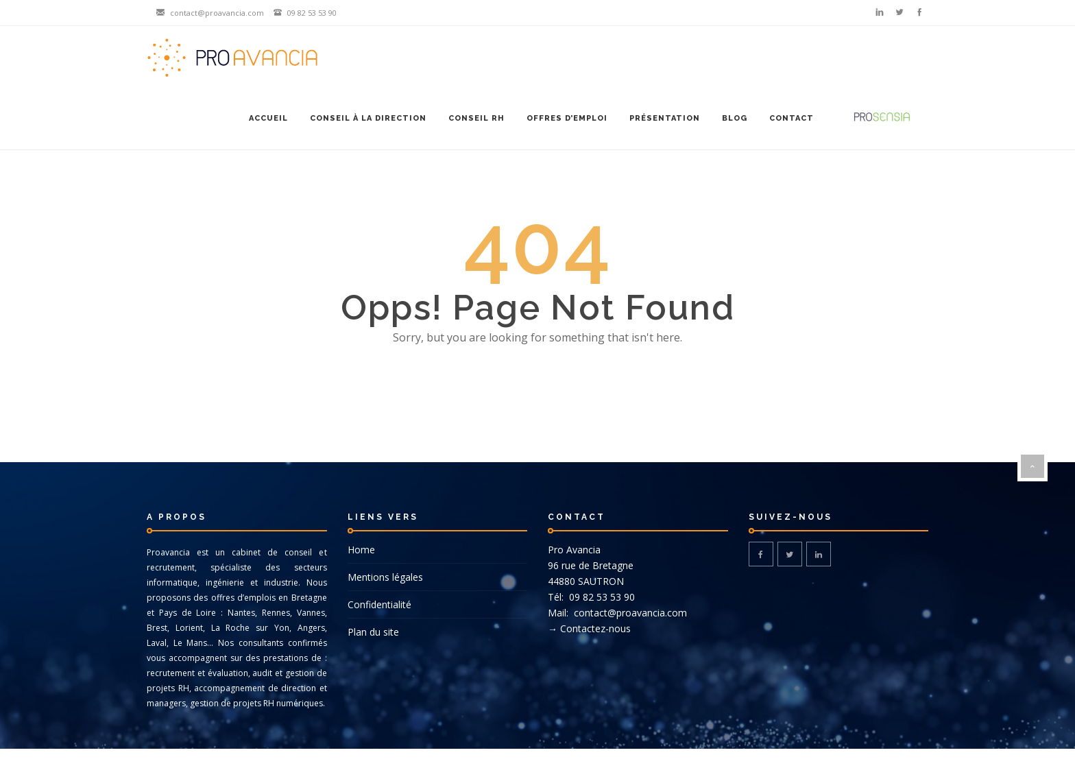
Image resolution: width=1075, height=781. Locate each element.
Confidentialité (379, 604)
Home (361, 549)
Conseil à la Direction (368, 118)
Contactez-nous (595, 628)
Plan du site (373, 631)
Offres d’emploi (567, 118)
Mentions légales (385, 577)
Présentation (664, 118)
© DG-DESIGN (537, 764)
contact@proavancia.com (629, 612)
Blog (734, 118)
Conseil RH (476, 118)
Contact (791, 118)
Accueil (268, 118)
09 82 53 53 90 (600, 596)
